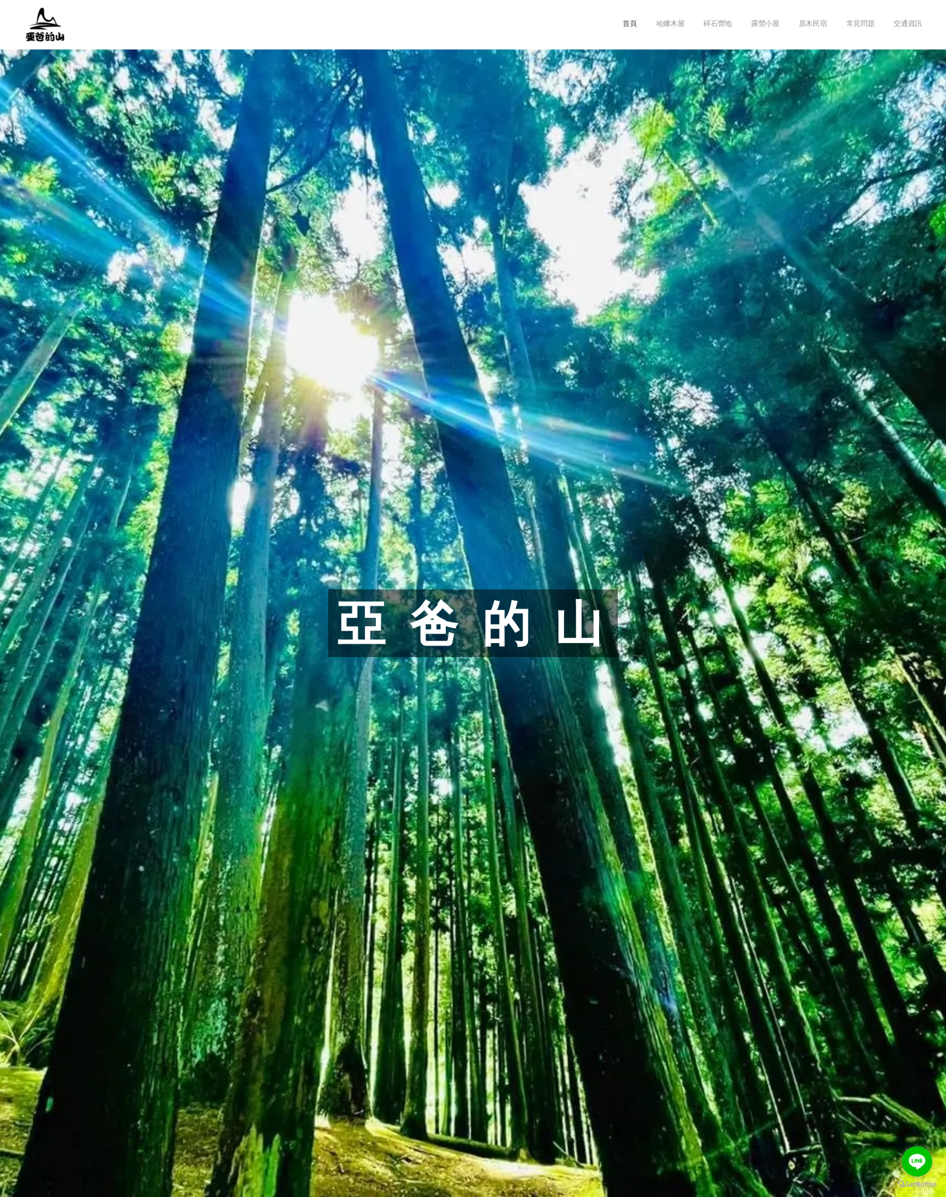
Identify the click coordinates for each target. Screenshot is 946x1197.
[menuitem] (809, 25)
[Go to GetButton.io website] (917, 1185)
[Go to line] (917, 1161)
